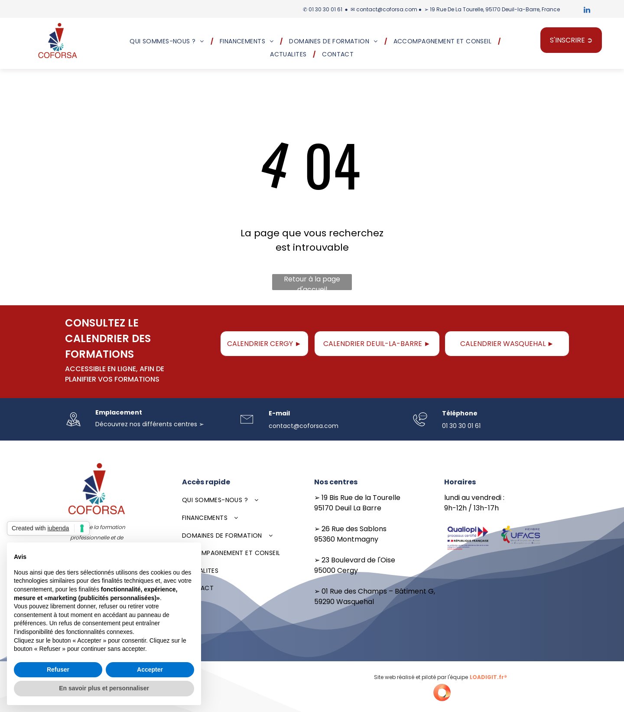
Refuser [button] (58, 669)
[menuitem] (168, 41)
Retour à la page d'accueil (312, 282)
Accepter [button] (150, 669)
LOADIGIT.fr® (488, 677)
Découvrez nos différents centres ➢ (149, 424)
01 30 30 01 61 (325, 9)
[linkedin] (587, 11)
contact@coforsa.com (386, 9)
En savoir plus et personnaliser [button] (104, 688)
